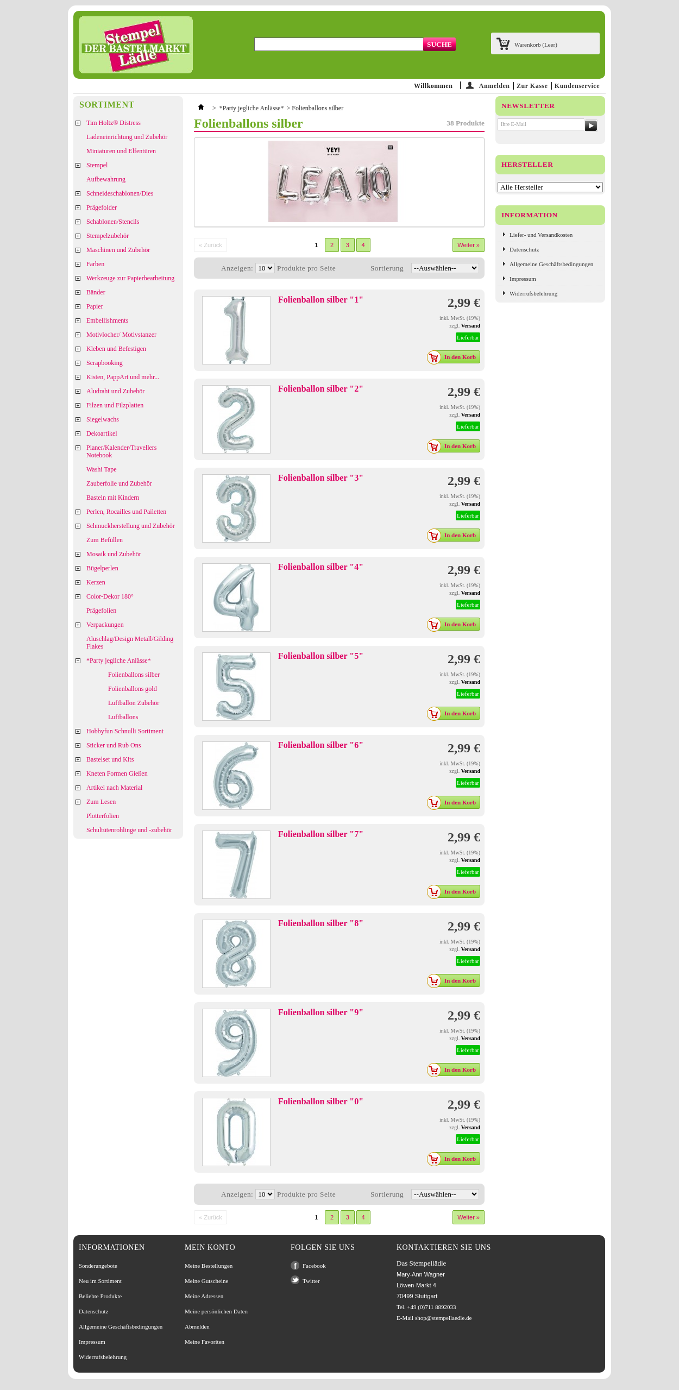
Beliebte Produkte (100, 1296)
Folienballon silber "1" (320, 299)
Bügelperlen (102, 568)
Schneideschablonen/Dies (119, 193)
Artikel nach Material (114, 787)
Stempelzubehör (107, 236)
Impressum (523, 278)
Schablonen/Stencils (112, 221)
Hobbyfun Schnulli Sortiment (125, 731)
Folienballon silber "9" (320, 1012)
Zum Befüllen (104, 540)
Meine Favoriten (204, 1341)
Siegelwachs (102, 419)
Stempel (97, 165)
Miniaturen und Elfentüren (121, 151)
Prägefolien (101, 610)
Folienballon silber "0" (320, 1101)
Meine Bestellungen (208, 1265)
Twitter (311, 1281)
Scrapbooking (104, 363)
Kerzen (95, 582)
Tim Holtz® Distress (113, 123)
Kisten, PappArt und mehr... (122, 377)
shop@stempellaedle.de (443, 1317)
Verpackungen (105, 624)
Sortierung (387, 268)
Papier (94, 306)
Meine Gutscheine (206, 1281)
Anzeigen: (237, 268)
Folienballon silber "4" (320, 566)
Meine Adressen (204, 1296)
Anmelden (494, 85)
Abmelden (197, 1326)
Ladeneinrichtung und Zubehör (126, 137)
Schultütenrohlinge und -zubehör (129, 830)
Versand (470, 326)
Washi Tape (101, 469)
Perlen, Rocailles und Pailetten (126, 511)
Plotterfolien (102, 816)
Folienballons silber (134, 674)
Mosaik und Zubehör (113, 554)
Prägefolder (101, 207)
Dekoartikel (101, 433)
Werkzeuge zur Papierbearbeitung (130, 278)
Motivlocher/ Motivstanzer (121, 334)
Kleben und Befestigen (116, 349)
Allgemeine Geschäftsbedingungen (551, 264)
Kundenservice (577, 86)
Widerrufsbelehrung (533, 293)
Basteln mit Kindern (112, 497)
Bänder (95, 292)
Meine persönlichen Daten (216, 1311)
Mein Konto (210, 1247)
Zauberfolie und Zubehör (119, 483)
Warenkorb (535, 44)
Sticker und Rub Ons (113, 745)
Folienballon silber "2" (320, 388)
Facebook (314, 1265)
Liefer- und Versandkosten (541, 234)
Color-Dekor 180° (110, 596)
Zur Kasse (532, 86)
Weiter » (468, 245)
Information (529, 215)
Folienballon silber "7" (320, 834)
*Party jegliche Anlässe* (118, 660)
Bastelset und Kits (110, 759)
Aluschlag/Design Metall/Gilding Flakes (129, 642)
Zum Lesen (101, 802)
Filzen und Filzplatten (114, 405)
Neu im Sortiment (100, 1281)
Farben (95, 264)
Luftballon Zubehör (133, 703)
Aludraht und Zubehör (115, 391)
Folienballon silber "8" (320, 923)
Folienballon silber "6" (320, 745)
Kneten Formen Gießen (117, 773)
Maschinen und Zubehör (118, 250)
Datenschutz (524, 249)
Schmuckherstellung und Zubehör (130, 526)
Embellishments (107, 320)
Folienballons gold (132, 689)
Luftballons (123, 717)
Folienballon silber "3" (320, 477)
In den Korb (454, 356)
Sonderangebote (98, 1265)
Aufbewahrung (105, 179)
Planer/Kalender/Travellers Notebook (121, 451)
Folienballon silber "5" (320, 656)
